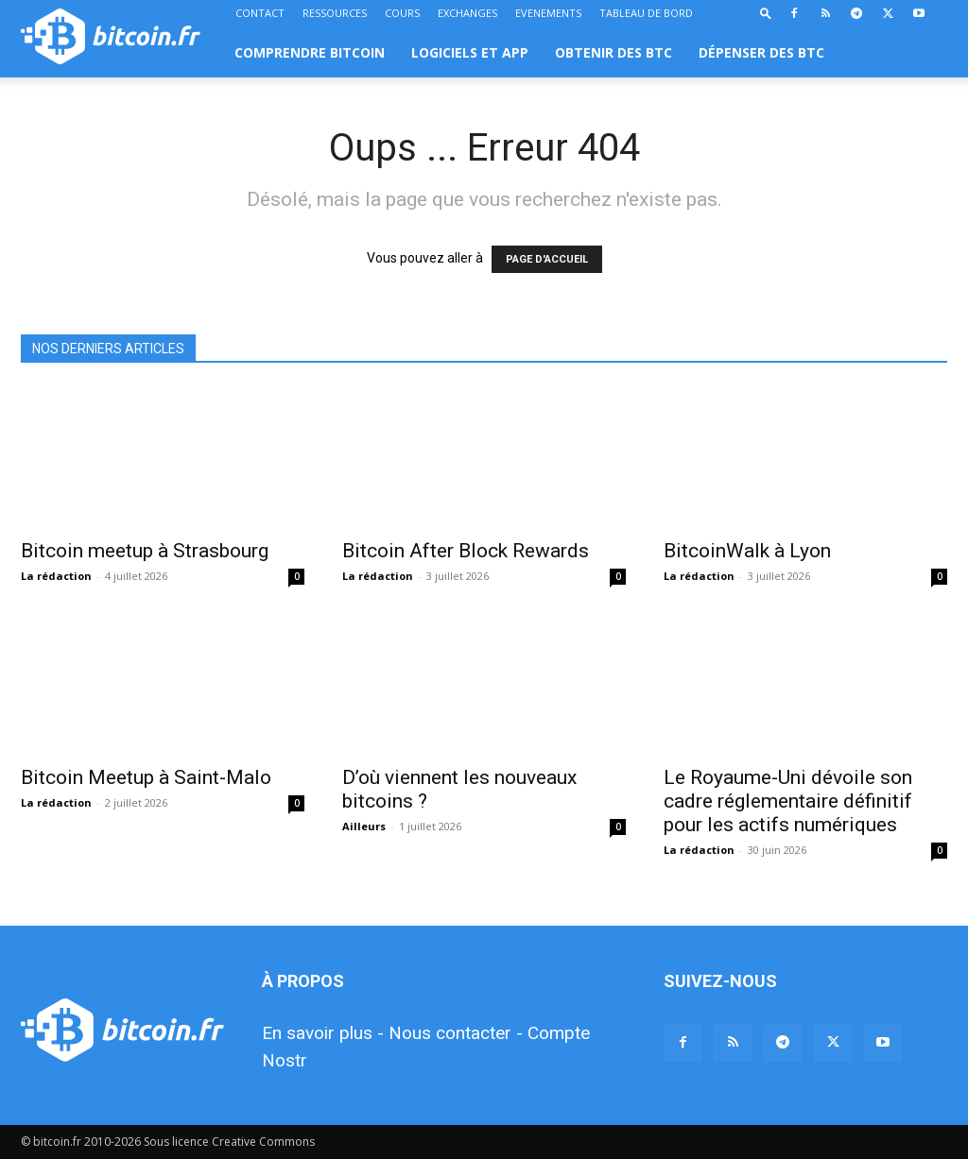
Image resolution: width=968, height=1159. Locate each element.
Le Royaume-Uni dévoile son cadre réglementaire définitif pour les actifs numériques (788, 801)
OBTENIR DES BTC (613, 52)
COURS (402, 13)
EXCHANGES (467, 13)
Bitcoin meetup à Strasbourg (144, 550)
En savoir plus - (323, 1033)
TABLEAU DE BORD (646, 13)
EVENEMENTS (548, 13)
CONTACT (260, 13)
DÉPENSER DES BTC (761, 52)
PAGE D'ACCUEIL (547, 259)
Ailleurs (364, 826)
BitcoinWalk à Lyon (747, 550)
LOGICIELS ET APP (469, 52)
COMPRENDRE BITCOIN (309, 52)
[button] (766, 13)
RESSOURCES (334, 13)
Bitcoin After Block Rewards (465, 550)
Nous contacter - (456, 1033)
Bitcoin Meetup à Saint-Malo (146, 777)
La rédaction (56, 576)
